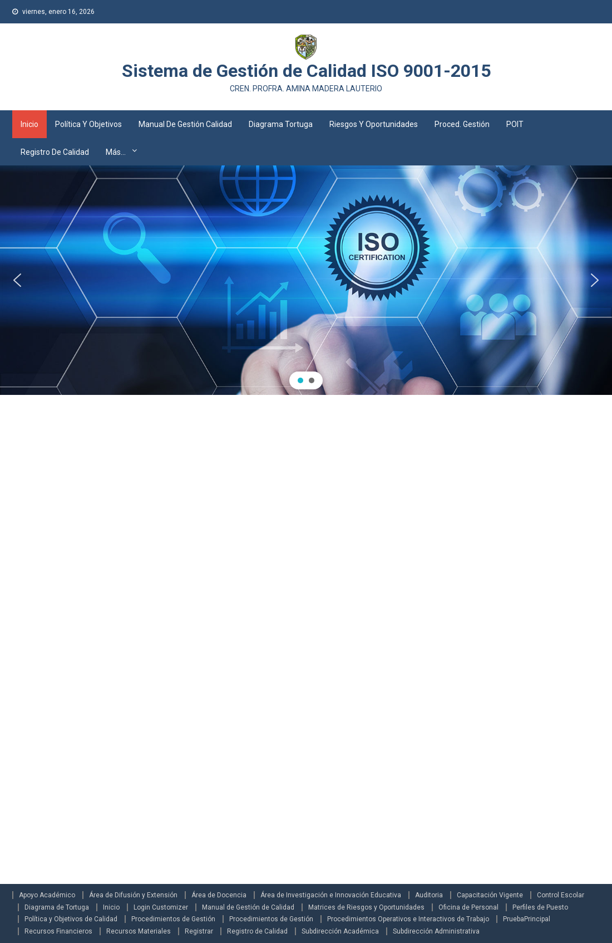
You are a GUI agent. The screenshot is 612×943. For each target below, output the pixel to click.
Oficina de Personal (468, 907)
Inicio (29, 124)
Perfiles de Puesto (540, 907)
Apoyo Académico (47, 895)
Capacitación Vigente (490, 895)
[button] (17, 280)
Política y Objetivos (88, 124)
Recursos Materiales (138, 931)
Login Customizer (161, 907)
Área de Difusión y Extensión (133, 895)
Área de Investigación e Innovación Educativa (330, 895)
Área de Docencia (218, 895)
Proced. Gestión (462, 124)
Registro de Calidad (55, 152)
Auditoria (429, 895)
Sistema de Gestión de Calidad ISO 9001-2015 (306, 70)
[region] (306, 280)
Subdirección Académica (340, 931)
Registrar (199, 931)
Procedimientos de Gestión (173, 919)
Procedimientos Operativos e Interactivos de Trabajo (408, 919)
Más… (116, 152)
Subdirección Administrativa (436, 931)
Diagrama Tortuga (281, 124)
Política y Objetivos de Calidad (70, 919)
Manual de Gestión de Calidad (248, 907)
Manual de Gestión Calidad (185, 124)
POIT (515, 124)
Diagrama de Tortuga (56, 907)
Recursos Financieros (58, 931)
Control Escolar (560, 895)
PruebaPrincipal (526, 919)
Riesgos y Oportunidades (373, 124)
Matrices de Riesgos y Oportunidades (366, 907)
